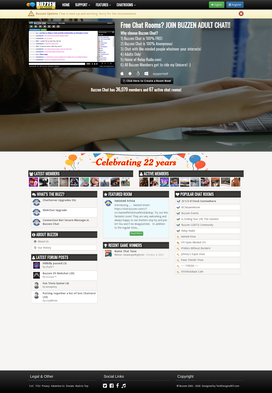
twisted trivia (124, 201)
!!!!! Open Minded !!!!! (191, 242)
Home (66, 4)
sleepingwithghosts (133, 254)
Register (235, 4)
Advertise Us (58, 386)
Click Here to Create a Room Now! (147, 80)
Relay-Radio (185, 231)
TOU (37, 386)
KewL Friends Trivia (189, 259)
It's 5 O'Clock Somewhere (196, 201)
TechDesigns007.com (227, 386)
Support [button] (82, 4)
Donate (70, 386)
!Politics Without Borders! (193, 248)
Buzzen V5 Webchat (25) (58, 273)
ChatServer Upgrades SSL (59, 200)
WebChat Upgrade (55, 210)
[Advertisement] (136, 121)
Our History (44, 247)
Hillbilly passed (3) (55, 263)
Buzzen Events (187, 213)
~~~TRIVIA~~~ (187, 265)
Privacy (45, 386)
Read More (136, 233)
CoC (31, 386)
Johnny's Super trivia (190, 254)
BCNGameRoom (188, 207)
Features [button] (103, 4)
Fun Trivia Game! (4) (56, 283)
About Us (43, 241)
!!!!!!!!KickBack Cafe (189, 271)
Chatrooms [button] (126, 4)
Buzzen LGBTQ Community (194, 225)
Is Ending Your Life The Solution (197, 219)
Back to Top (82, 386)
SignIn (216, 4)
